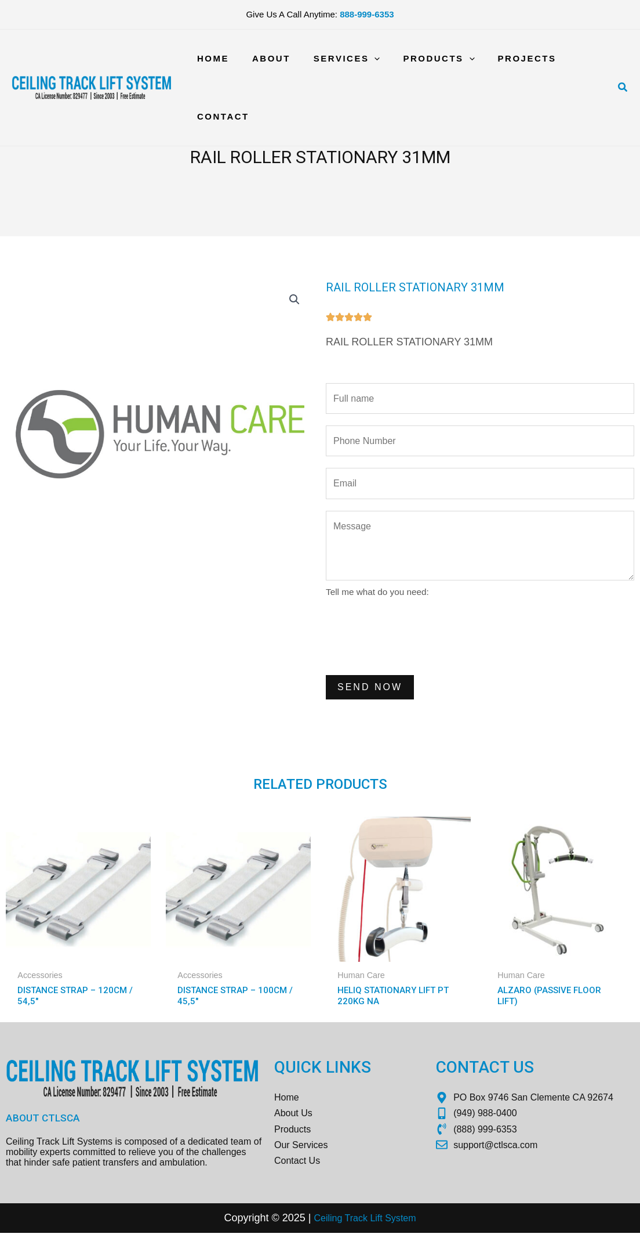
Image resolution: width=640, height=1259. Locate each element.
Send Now (369, 698)
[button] (293, 300)
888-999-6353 (367, 14)
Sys (395, 1244)
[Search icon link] (623, 87)
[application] (359, 59)
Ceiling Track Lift (345, 1244)
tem (414, 1244)
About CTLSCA (44, 1134)
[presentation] (414, 646)
